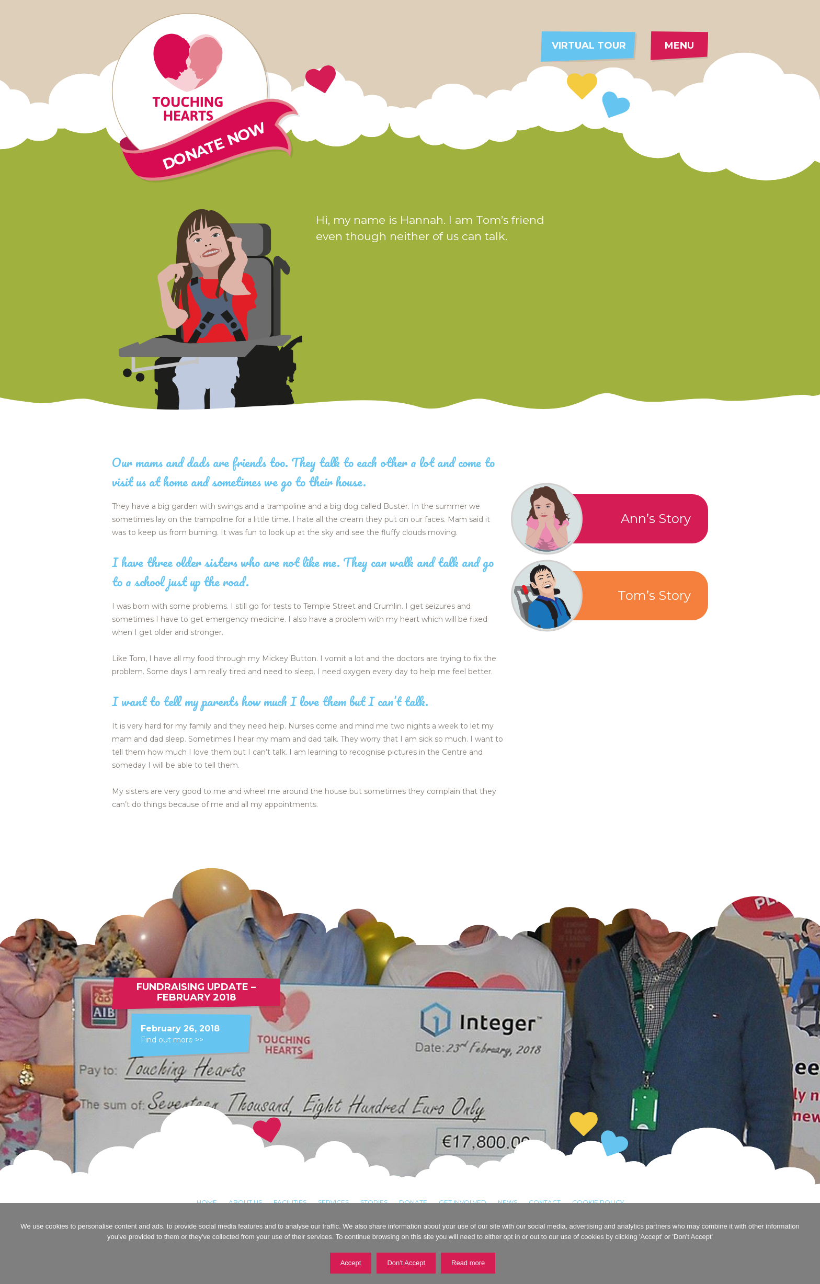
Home (207, 1202)
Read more (468, 1263)
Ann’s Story (605, 518)
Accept (350, 1263)
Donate (413, 1202)
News (507, 1202)
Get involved (462, 1202)
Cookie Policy (598, 1202)
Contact (545, 1202)
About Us (245, 1202)
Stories (374, 1202)
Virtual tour (589, 45)
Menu (679, 45)
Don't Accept (406, 1263)
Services (333, 1202)
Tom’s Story (605, 595)
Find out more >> (172, 1039)
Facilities (290, 1202)
